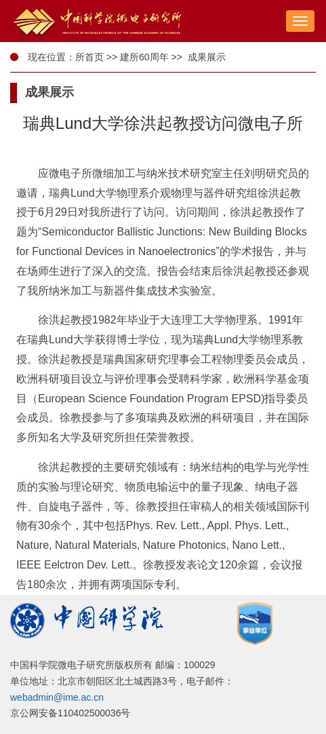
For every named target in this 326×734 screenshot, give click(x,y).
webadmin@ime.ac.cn (57, 697)
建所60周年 (144, 57)
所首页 (89, 57)
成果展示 (205, 57)
